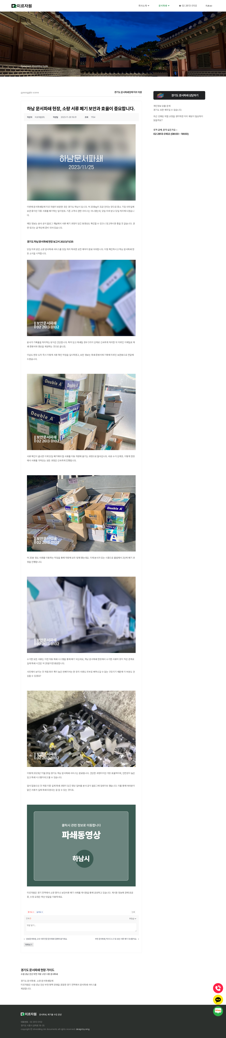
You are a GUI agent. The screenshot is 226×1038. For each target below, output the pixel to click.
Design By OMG (82, 1029)
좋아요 (31, 912)
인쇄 (133, 912)
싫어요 (39, 912)
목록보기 (28, 945)
